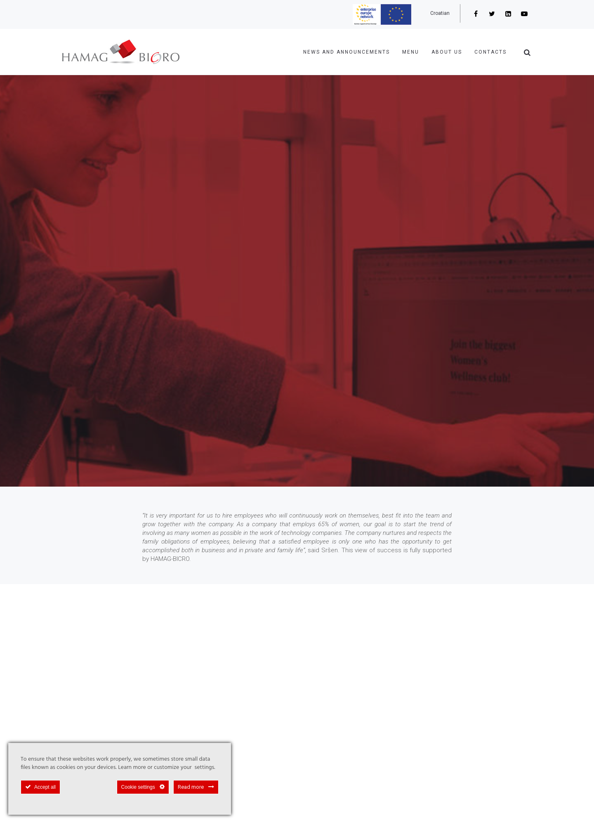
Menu (410, 52)
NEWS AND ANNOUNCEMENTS (346, 52)
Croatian (440, 13)
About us (446, 52)
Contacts (490, 52)
